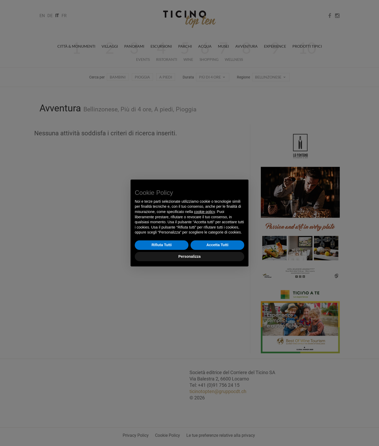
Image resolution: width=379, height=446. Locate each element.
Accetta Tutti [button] (217, 245)
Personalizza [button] (189, 256)
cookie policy (204, 212)
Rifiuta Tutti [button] (162, 245)
